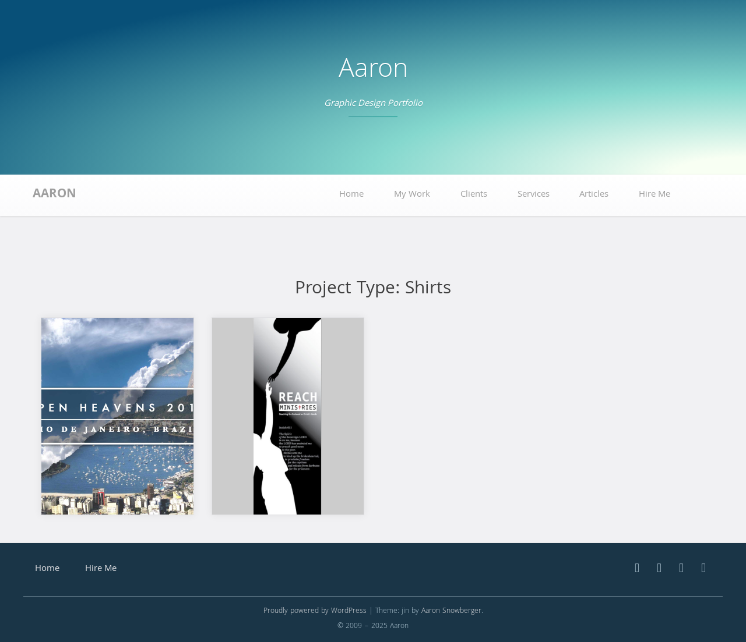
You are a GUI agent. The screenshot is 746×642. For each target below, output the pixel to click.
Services (534, 195)
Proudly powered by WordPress (315, 611)
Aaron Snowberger (451, 611)
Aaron (373, 71)
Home (351, 195)
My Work (412, 195)
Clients (473, 195)
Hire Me (654, 195)
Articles (593, 195)
